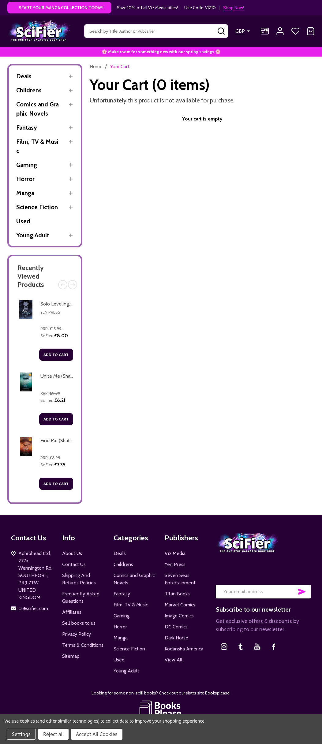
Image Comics (179, 616)
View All (173, 660)
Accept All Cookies (97, 734)
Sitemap (71, 656)
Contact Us (74, 564)
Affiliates (71, 612)
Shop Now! (233, 7)
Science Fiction (37, 207)
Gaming (26, 164)
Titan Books (177, 594)
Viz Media (175, 553)
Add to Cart (56, 354)
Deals (24, 76)
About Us (72, 553)
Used (23, 221)
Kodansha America (184, 649)
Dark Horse (176, 638)
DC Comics (176, 627)
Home (96, 66)
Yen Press (50, 312)
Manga (25, 193)
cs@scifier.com (33, 608)
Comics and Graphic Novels (37, 109)
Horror (25, 179)
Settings (21, 734)
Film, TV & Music (37, 146)
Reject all (53, 734)
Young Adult (32, 235)
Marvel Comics (180, 605)
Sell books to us (78, 623)
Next (72, 284)
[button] (161, 709)
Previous (62, 284)
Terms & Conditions (82, 645)
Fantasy (26, 127)
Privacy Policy (76, 634)
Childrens (29, 90)
